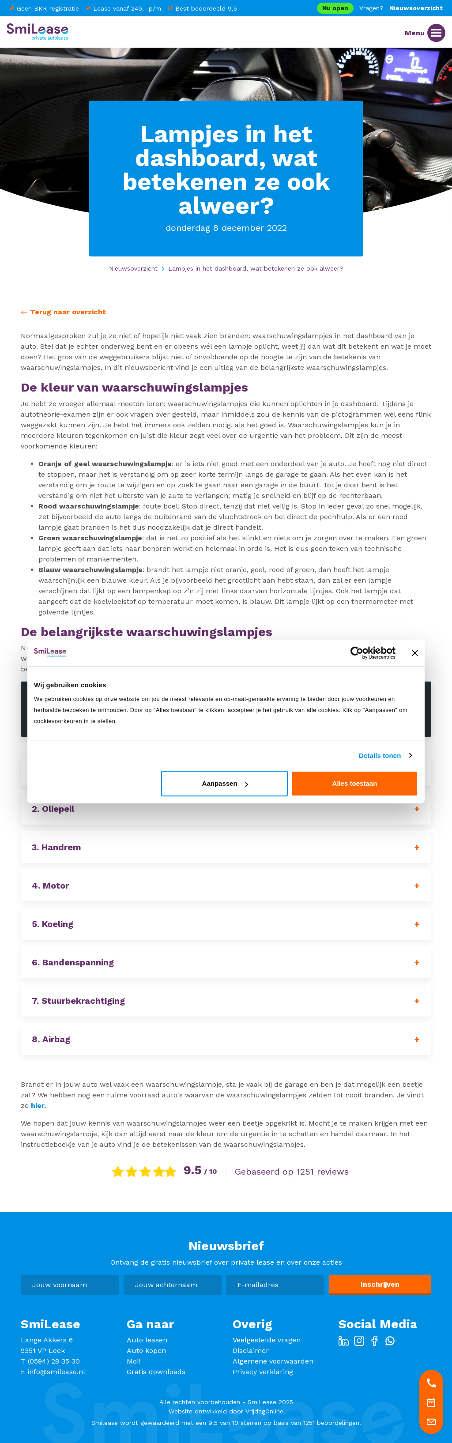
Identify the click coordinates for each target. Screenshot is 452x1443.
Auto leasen (147, 1340)
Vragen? (371, 7)
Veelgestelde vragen (267, 1340)
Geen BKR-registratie (48, 8)
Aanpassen (225, 783)
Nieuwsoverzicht (416, 7)
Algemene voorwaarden (273, 1361)
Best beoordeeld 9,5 (206, 8)
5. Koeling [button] (52, 924)
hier (37, 1105)
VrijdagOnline (264, 1411)
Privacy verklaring (263, 1372)
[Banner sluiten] (415, 653)
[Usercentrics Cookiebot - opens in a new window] (357, 652)
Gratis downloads (156, 1372)
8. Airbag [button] (51, 1039)
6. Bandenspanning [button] (73, 962)
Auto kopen (146, 1350)
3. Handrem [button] (56, 847)
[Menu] (436, 33)
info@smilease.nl (56, 1372)
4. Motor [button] (50, 885)
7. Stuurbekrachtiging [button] (78, 1000)
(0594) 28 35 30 (54, 1361)
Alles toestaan (354, 783)
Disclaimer (251, 1350)
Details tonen (380, 755)
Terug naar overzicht (63, 312)
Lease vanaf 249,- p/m (127, 8)
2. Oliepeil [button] (53, 808)
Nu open (335, 7)
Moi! (133, 1361)
